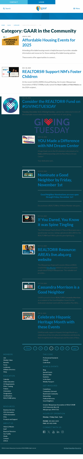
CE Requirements (8, 384)
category (16, 25)
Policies (5, 389)
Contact (14, 2)
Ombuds (45, 360)
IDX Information (8, 412)
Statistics (46, 377)
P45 (40, 25)
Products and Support (10, 419)
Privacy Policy (71, 448)
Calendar (6, 379)
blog (9, 25)
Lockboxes (6, 367)
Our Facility (7, 434)
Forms (5, 365)
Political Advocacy (49, 398)
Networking (47, 396)
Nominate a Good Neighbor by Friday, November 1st (55, 180)
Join (4, 358)
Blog (44, 370)
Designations (7, 393)
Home (3, 25)
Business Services (9, 410)
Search (7, 8)
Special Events (47, 372)
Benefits (6, 362)
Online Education (8, 382)
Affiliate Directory (9, 369)
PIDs (5, 417)
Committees (47, 389)
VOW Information (9, 414)
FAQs (5, 372)
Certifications (7, 396)
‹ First (27, 348)
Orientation (7, 391)
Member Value (8, 360)
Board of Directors (9, 431)
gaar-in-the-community (29, 25)
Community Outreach (50, 391)
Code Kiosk (46, 362)
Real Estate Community (50, 394)
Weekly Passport (48, 382)
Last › (75, 348)
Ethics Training (8, 386)
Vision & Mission (8, 427)
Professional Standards (50, 358)
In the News (47, 379)
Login (41, 2)
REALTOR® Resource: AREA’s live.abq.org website (57, 254)
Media (5, 436)
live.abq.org (51, 268)
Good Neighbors (48, 401)
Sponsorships (47, 374)
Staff (5, 429)
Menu (76, 8)
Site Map (66, 448)
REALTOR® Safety (9, 398)
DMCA (5, 441)
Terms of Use (78, 448)
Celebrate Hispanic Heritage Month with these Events (56, 322)
